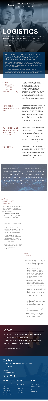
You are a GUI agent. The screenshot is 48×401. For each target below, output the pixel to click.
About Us (19, 383)
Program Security (6, 390)
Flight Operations (6, 396)
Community (33, 383)
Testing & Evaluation (7, 388)
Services (20, 3)
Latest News (34, 391)
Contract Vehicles (21, 385)
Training (4, 386)
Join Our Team (20, 388)
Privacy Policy (20, 392)
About (28, 3)
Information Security (7, 392)
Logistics (4, 385)
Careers (35, 3)
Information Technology (8, 394)
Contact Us (19, 390)
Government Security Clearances (36, 387)
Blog (18, 6)
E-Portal (30, 6)
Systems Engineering (7, 383)
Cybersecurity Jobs (35, 385)
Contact (24, 6)
